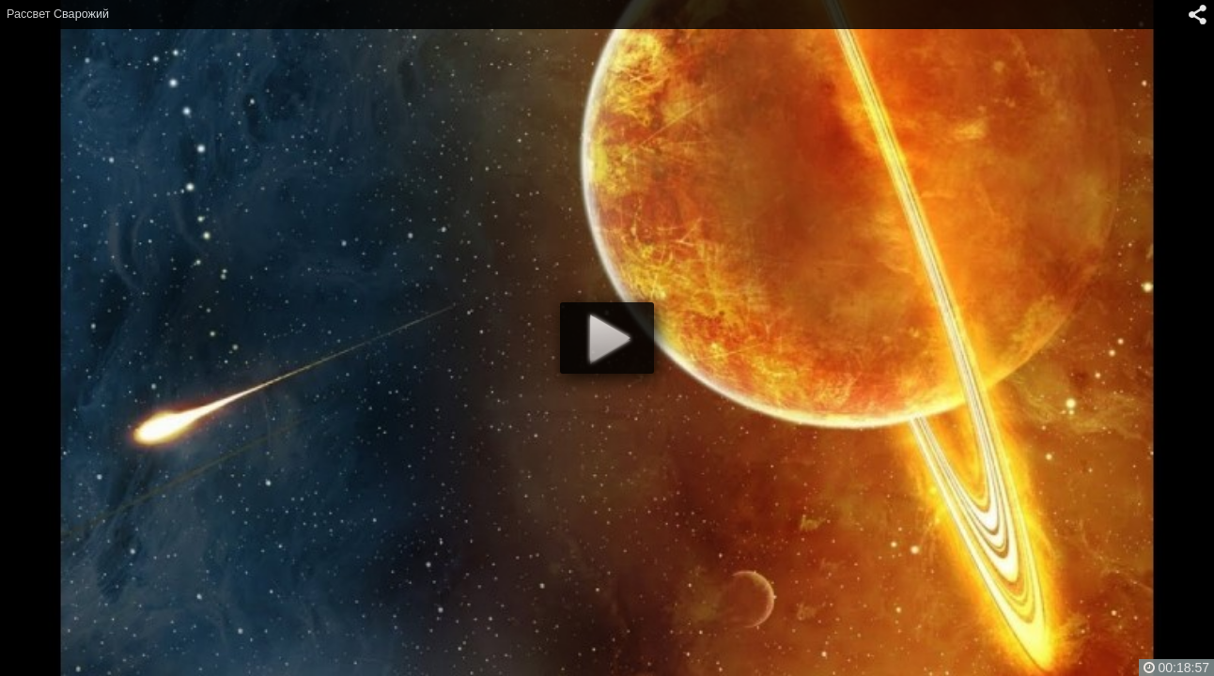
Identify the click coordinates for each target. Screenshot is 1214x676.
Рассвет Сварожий (58, 14)
